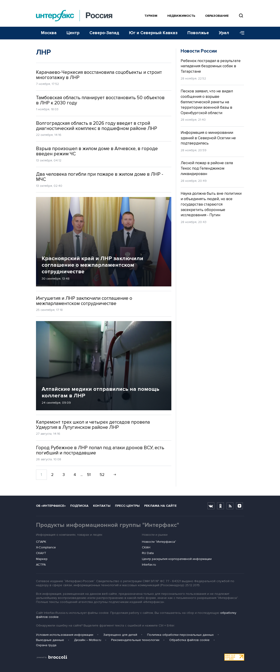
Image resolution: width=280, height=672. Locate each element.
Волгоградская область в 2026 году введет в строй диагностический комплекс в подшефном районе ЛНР (96, 125)
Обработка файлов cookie (189, 640)
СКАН (146, 547)
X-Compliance (46, 547)
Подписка (79, 506)
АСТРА (41, 564)
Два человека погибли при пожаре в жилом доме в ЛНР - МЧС (99, 176)
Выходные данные (50, 640)
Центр (73, 33)
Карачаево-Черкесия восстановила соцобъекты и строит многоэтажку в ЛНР (99, 75)
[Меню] (240, 33)
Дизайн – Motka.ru (87, 640)
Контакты (101, 506)
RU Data (148, 553)
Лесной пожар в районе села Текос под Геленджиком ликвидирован (207, 168)
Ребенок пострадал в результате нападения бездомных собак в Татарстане (211, 66)
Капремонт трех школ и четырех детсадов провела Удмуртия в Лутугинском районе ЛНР (93, 424)
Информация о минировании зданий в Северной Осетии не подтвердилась (208, 138)
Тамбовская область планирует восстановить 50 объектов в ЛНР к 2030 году (100, 100)
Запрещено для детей (120, 635)
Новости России (199, 51)
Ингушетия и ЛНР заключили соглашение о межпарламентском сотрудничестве (84, 300)
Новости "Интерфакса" (159, 542)
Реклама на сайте (160, 506)
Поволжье (198, 33)
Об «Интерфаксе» (51, 506)
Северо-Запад (104, 33)
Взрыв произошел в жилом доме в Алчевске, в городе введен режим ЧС (97, 151)
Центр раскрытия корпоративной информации (177, 559)
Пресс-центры (127, 506)
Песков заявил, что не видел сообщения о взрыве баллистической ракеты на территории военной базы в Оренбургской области (207, 102)
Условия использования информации (64, 635)
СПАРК (41, 542)
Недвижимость (181, 16)
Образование (217, 16)
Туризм (150, 16)
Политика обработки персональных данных (180, 635)
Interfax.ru (149, 564)
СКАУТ (41, 553)
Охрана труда (46, 645)
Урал (224, 33)
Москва (49, 33)
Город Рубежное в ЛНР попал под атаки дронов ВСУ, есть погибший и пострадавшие (100, 450)
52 (102, 474)
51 (89, 474)
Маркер (42, 559)
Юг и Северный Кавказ (153, 33)
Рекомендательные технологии (135, 640)
